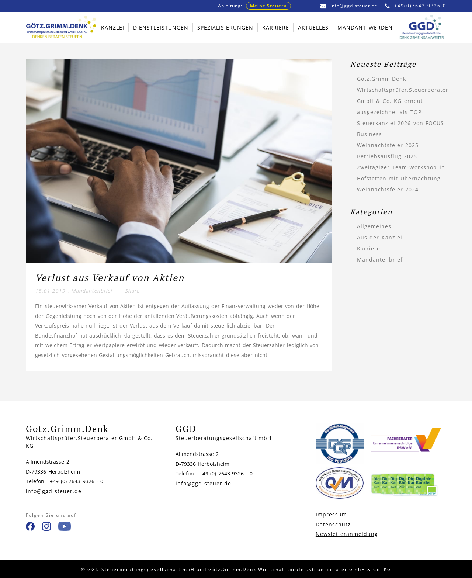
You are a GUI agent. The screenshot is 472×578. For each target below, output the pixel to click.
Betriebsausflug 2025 (387, 156)
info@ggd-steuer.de (349, 6)
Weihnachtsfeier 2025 (388, 145)
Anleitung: (254, 6)
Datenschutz (333, 524)
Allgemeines (374, 226)
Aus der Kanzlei (379, 237)
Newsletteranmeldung (347, 533)
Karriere (368, 248)
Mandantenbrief (91, 290)
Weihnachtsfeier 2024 (388, 189)
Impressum (331, 514)
